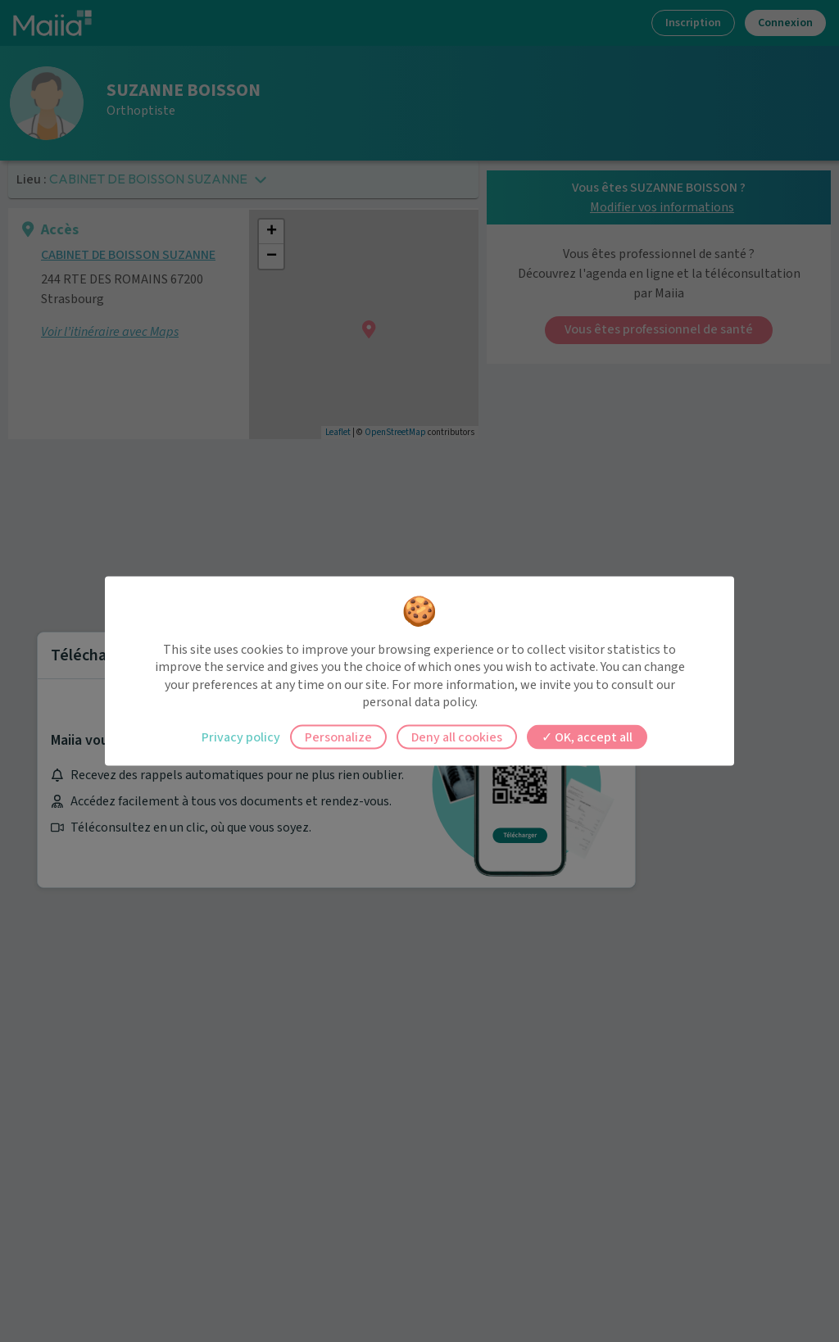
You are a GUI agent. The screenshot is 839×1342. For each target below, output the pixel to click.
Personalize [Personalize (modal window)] (338, 737)
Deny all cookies (456, 737)
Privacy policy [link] (241, 736)
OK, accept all (587, 737)
